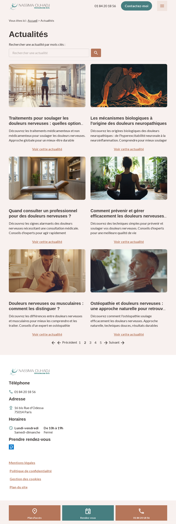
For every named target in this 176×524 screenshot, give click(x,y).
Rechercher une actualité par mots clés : (37, 44)
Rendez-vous (88, 517)
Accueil (32, 20)
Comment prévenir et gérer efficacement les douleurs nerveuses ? (127, 215)
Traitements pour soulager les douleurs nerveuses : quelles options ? (46, 123)
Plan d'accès (35, 517)
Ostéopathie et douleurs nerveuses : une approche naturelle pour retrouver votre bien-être (129, 308)
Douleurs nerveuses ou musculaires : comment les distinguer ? (46, 306)
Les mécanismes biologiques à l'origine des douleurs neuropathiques (129, 120)
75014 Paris (29, 410)
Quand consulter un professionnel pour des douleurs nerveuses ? (43, 213)
